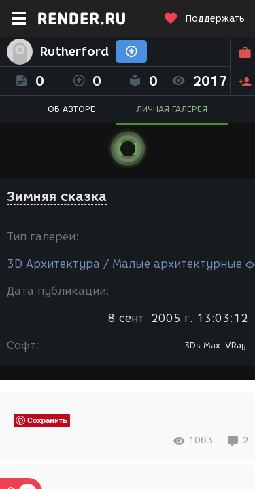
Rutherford (74, 51)
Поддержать (204, 19)
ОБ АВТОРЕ (71, 109)
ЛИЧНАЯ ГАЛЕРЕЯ (171, 109)
